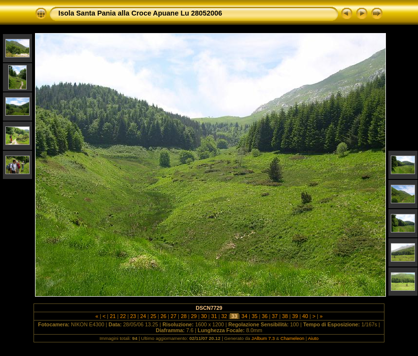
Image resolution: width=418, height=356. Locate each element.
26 (163, 316)
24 (143, 316)
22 (123, 316)
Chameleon (292, 338)
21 (112, 316)
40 (305, 316)
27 (173, 316)
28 (183, 316)
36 (265, 316)
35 (254, 316)
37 (274, 316)
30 (204, 316)
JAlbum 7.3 (263, 338)
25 (153, 316)
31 (213, 316)
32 (224, 316)
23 (133, 316)
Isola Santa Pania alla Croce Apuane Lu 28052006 (140, 13)
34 (244, 316)
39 (295, 316)
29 (194, 316)
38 (284, 316)
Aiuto (313, 338)
